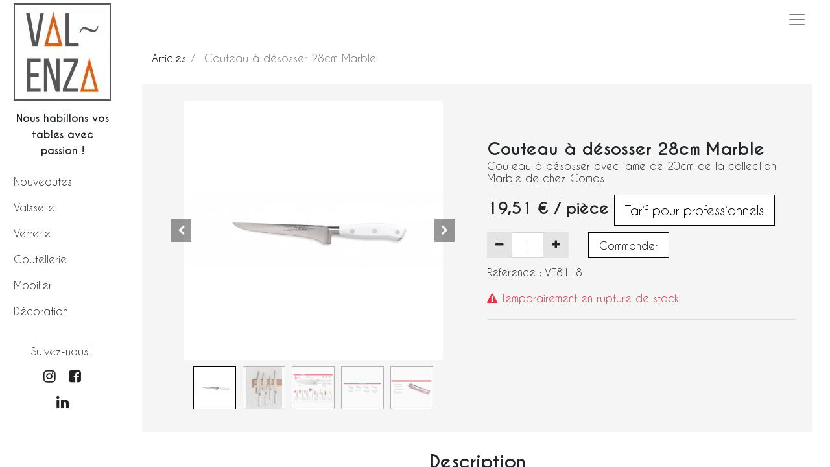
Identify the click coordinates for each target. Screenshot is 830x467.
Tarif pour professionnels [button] (694, 210)
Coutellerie (40, 259)
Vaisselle (34, 207)
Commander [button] (628, 245)
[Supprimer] (499, 245)
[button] (181, 230)
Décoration (41, 311)
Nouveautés (43, 181)
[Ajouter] (556, 245)
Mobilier (33, 285)
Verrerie (32, 233)
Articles (169, 58)
